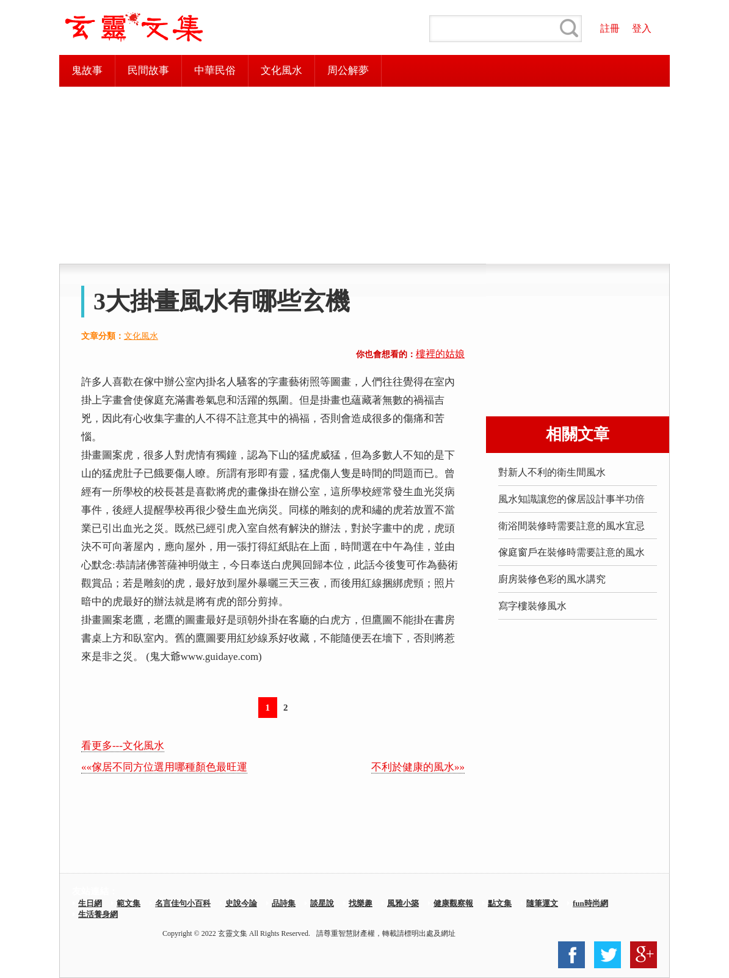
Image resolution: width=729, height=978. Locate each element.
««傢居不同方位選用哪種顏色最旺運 (164, 767)
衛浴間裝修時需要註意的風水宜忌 (571, 526)
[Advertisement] (364, 175)
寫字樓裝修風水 (532, 606)
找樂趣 (360, 903)
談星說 (322, 903)
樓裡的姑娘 (440, 354)
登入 (641, 28)
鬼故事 (87, 70)
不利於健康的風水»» (418, 767)
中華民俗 (215, 70)
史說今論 (241, 903)
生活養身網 (98, 914)
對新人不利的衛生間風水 (552, 472)
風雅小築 (403, 903)
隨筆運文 (542, 903)
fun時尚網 (590, 903)
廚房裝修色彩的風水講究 (552, 579)
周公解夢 (348, 70)
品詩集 (284, 903)
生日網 (90, 903)
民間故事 (148, 70)
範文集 (128, 903)
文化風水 (281, 70)
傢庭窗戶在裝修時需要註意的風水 (571, 552)
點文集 (500, 903)
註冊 (610, 28)
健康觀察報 (453, 903)
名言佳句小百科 (183, 903)
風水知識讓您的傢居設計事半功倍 (571, 499)
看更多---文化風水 (122, 746)
